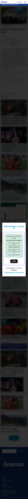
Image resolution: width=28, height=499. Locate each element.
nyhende (13, 93)
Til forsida (14, 438)
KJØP (14, 261)
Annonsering (5, 495)
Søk (21, 451)
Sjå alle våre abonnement (14, 254)
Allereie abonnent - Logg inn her (14, 272)
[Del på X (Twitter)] (14, 44)
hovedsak (5, 93)
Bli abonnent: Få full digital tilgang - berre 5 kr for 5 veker (14, 346)
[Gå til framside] (4, 2)
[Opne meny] (25, 2)
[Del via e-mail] (16, 44)
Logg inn (19, 2)
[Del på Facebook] (11, 44)
